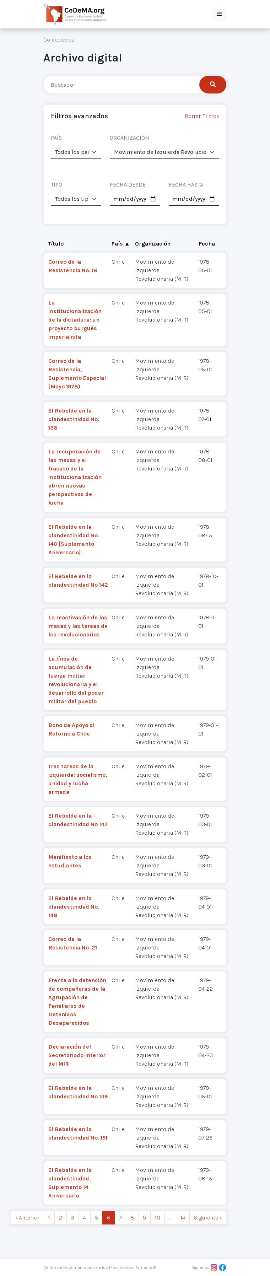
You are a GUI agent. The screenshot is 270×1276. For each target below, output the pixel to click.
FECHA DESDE (128, 184)
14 (182, 1217)
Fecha (207, 243)
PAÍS (56, 137)
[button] (219, 14)
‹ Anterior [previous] (27, 1217)
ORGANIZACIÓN (129, 137)
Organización (153, 243)
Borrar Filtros (202, 116)
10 (157, 1217)
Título (56, 243)
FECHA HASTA (186, 184)
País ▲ (121, 243)
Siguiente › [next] (208, 1217)
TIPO (56, 184)
